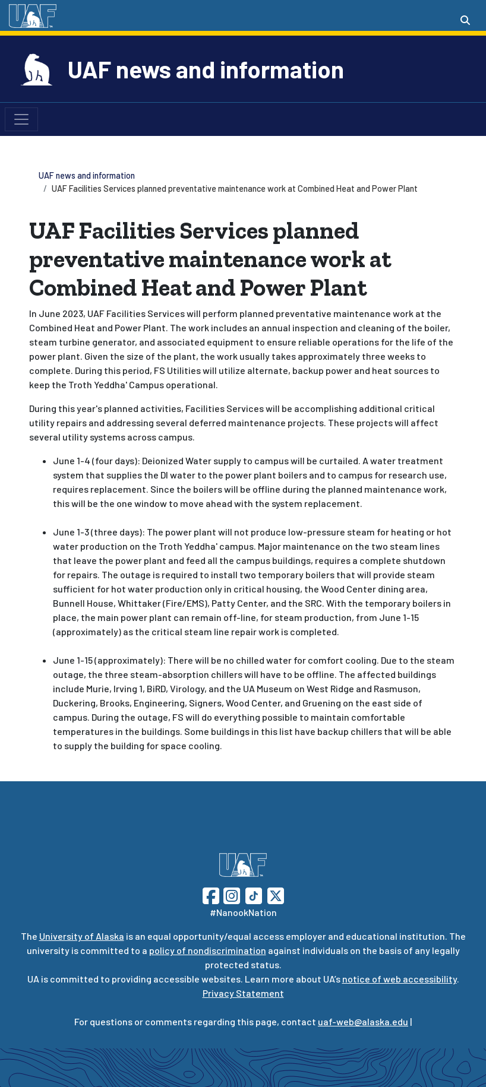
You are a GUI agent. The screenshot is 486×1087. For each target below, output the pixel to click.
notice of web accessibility (399, 978)
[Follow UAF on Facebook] (211, 894)
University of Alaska (81, 936)
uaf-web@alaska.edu (363, 1021)
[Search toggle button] (465, 20)
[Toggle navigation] (21, 119)
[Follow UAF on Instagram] (230, 894)
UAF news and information (206, 69)
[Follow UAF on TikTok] (254, 894)
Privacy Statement (243, 993)
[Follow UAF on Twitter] (275, 894)
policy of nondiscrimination (207, 950)
